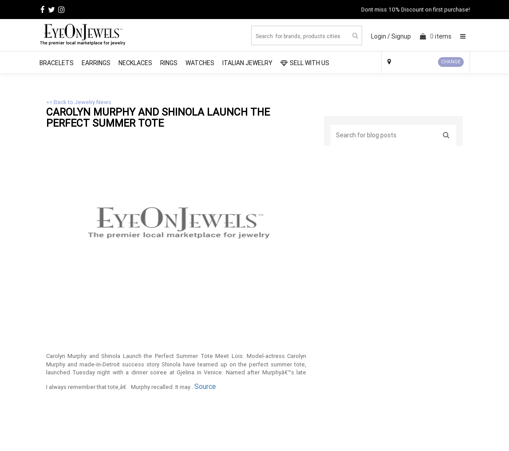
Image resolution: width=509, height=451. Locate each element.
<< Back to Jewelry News (78, 102)
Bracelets (56, 63)
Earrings (96, 63)
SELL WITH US (304, 63)
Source (205, 386)
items (435, 36)
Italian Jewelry (247, 63)
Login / (380, 36)
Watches (199, 63)
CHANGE (451, 62)
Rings (169, 63)
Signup (401, 36)
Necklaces (135, 63)
